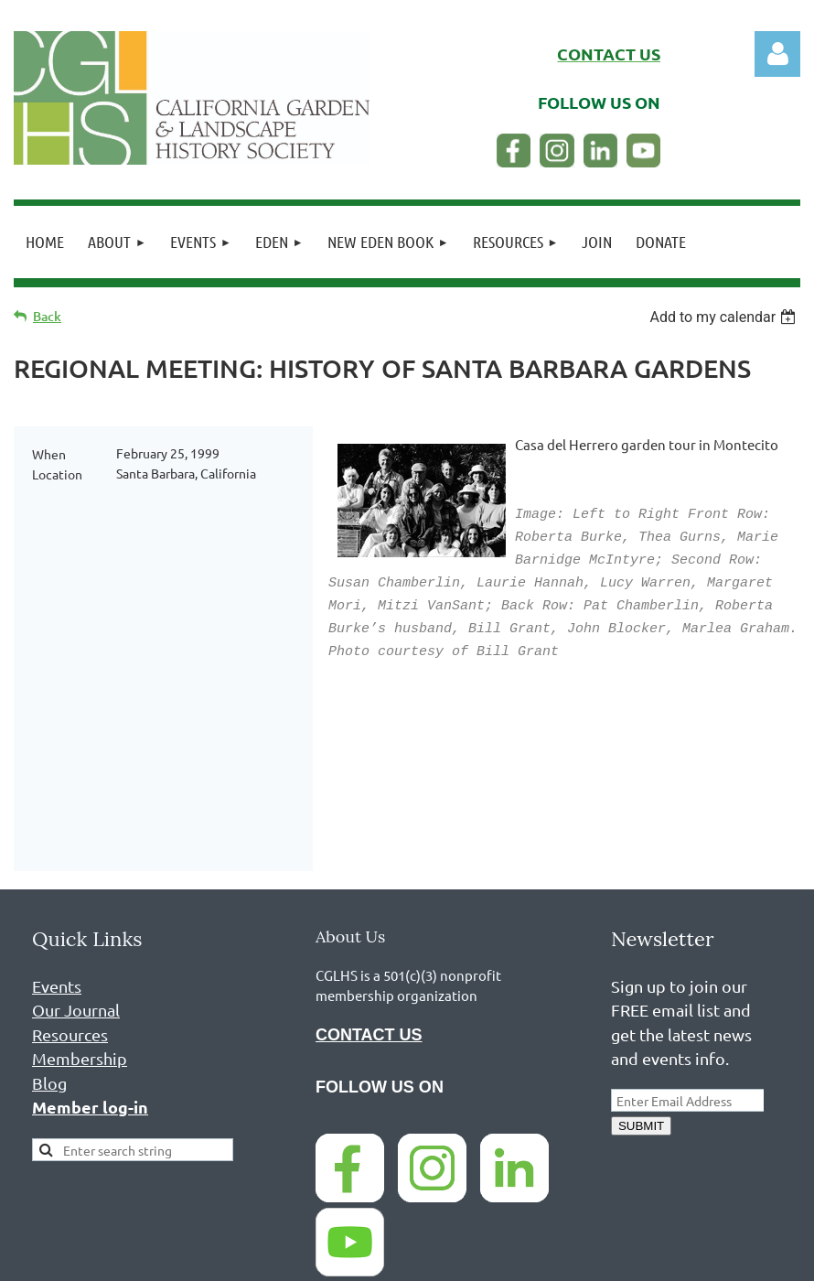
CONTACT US (369, 882)
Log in (777, 54)
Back (47, 316)
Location (57, 474)
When (49, 454)
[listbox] (724, 317)
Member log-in (90, 953)
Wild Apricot (582, 1257)
